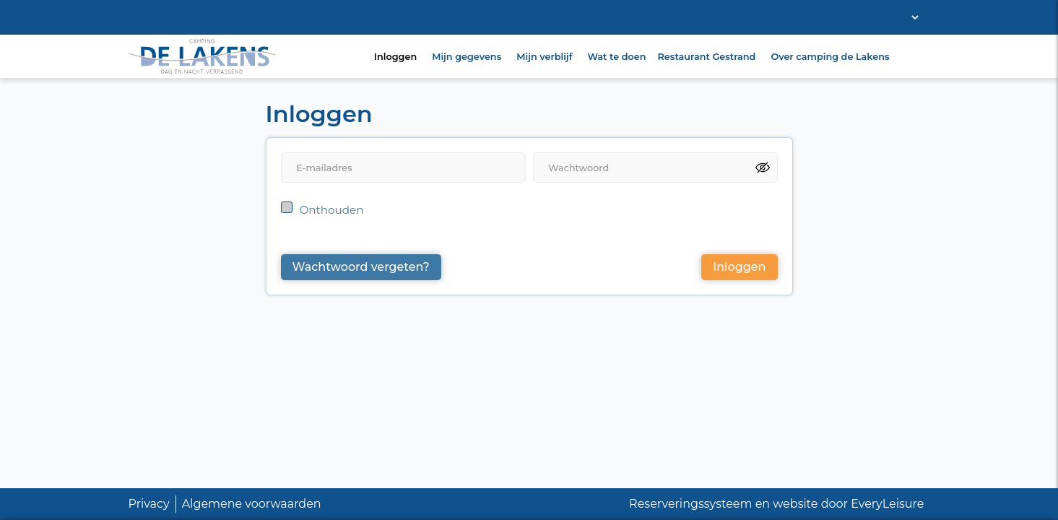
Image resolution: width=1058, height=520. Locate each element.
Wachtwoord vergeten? (361, 267)
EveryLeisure (887, 504)
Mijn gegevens (466, 56)
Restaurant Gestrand (707, 56)
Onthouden (332, 210)
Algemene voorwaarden (251, 504)
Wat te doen (616, 56)
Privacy (149, 504)
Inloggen (395, 56)
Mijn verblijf (544, 56)
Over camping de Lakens (830, 56)
